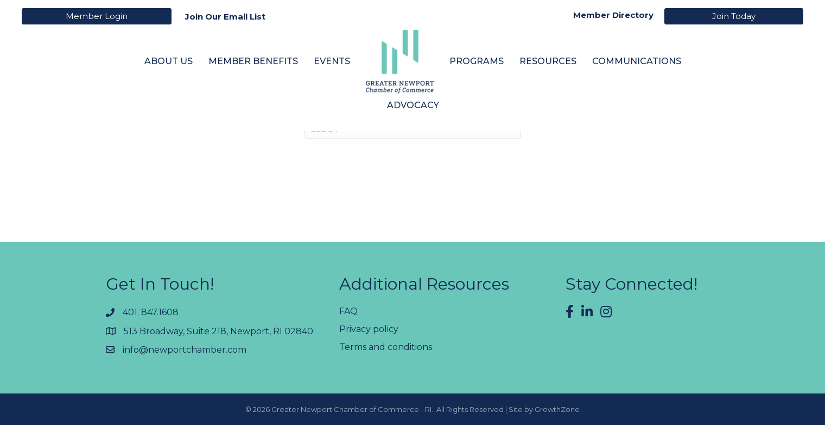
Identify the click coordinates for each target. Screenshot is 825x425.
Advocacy (413, 105)
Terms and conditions (385, 347)
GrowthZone (557, 409)
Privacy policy (368, 329)
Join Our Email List (225, 16)
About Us (168, 61)
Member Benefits (253, 61)
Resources (547, 61)
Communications (636, 61)
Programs (476, 61)
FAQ (348, 311)
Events (332, 61)
